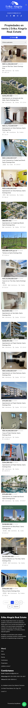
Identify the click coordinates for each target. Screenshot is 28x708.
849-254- (10, 676)
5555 (14, 676)
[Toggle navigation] (26, 5)
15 (9, 606)
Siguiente (16, 606)
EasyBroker (17, 703)
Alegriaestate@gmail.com (11, 673)
